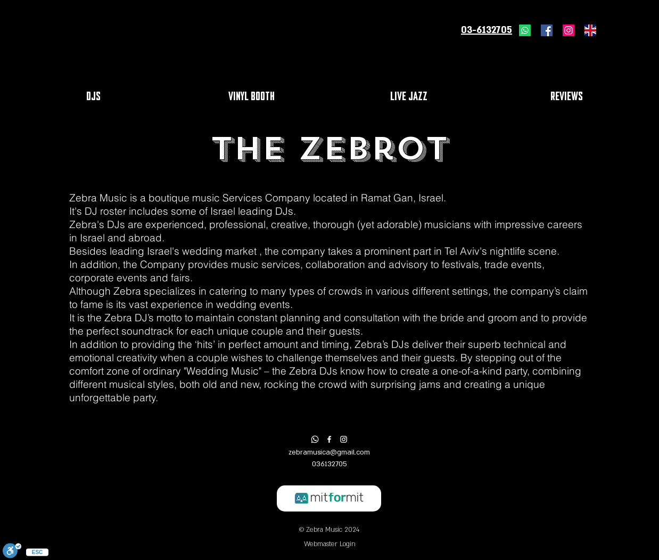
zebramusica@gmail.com (329, 452)
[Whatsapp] (525, 30)
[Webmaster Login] (329, 544)
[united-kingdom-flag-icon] (590, 30)
